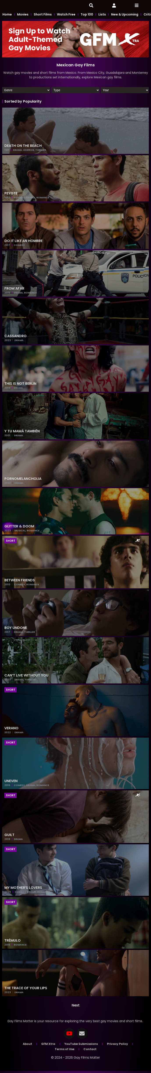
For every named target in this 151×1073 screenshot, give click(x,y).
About (27, 1046)
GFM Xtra (48, 1046)
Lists (102, 16)
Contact (89, 1051)
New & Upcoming (124, 16)
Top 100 (87, 16)
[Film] (75, 92)
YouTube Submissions (81, 1046)
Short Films (43, 16)
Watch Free (66, 16)
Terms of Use (64, 1051)
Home (7, 16)
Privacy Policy (117, 1046)
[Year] (125, 92)
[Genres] (26, 92)
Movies (22, 16)
